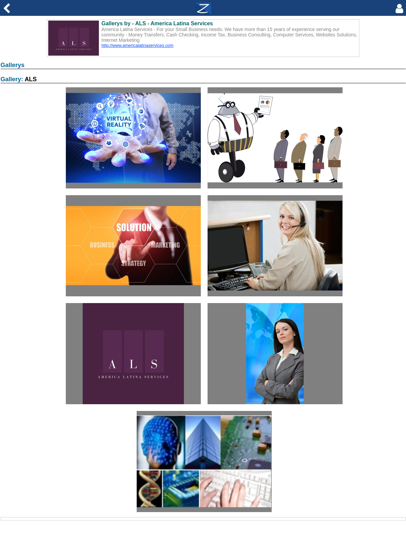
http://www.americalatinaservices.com (137, 45)
